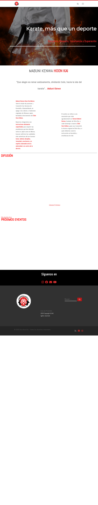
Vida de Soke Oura (6, 217)
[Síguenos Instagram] (82, 330)
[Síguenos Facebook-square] (79, 330)
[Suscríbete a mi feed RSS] (75, 330)
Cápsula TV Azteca (54, 205)
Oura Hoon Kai (24, 329)
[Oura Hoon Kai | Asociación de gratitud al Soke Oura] (16, 3)
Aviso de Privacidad (46, 311)
